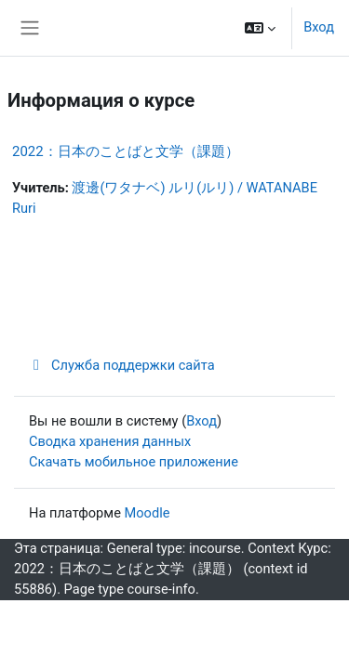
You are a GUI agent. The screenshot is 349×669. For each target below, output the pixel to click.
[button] (260, 28)
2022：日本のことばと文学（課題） (125, 151)
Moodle (147, 513)
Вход (318, 27)
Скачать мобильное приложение (133, 461)
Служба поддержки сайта (122, 365)
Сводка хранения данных (110, 441)
